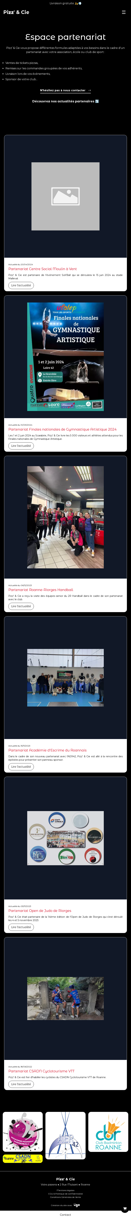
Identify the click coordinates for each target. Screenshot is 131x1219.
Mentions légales (65, 1190)
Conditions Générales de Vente (65, 1197)
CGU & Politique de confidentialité (65, 1193)
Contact (65, 1214)
